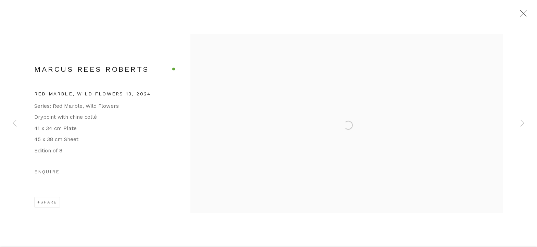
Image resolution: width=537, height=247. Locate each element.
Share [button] (48, 204)
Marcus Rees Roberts (91, 71)
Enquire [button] (47, 174)
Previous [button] (14, 123)
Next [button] (522, 123)
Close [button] (525, 15)
